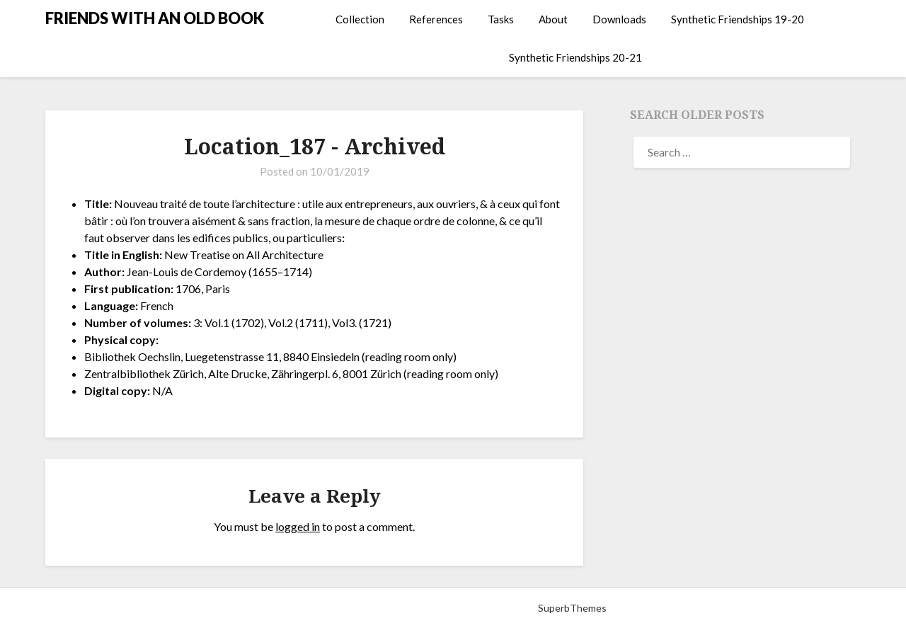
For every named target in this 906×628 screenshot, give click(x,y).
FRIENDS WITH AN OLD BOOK (154, 18)
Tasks (501, 19)
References (436, 19)
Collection (360, 19)
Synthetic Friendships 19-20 (737, 19)
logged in (297, 526)
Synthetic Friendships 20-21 (575, 57)
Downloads (619, 19)
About (553, 19)
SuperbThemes (572, 608)
